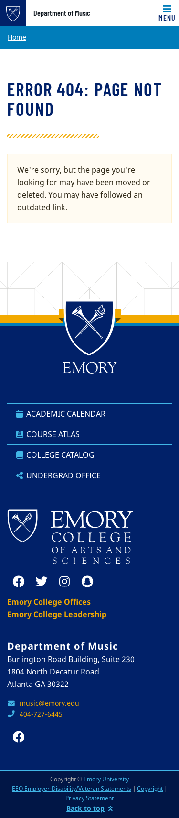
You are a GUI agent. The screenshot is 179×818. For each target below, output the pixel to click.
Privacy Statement (89, 798)
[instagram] (64, 582)
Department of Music (61, 13)
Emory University (106, 779)
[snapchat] (87, 582)
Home (17, 37)
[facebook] (18, 582)
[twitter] (41, 582)
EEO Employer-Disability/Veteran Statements (71, 789)
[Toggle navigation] (167, 13)
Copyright (150, 789)
